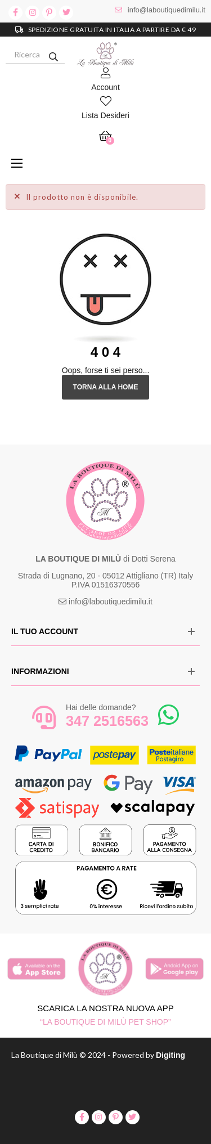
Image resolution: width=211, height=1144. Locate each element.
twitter (66, 13)
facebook (15, 13)
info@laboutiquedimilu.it (166, 10)
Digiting (170, 1055)
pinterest (49, 13)
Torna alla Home (105, 387)
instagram (32, 13)
